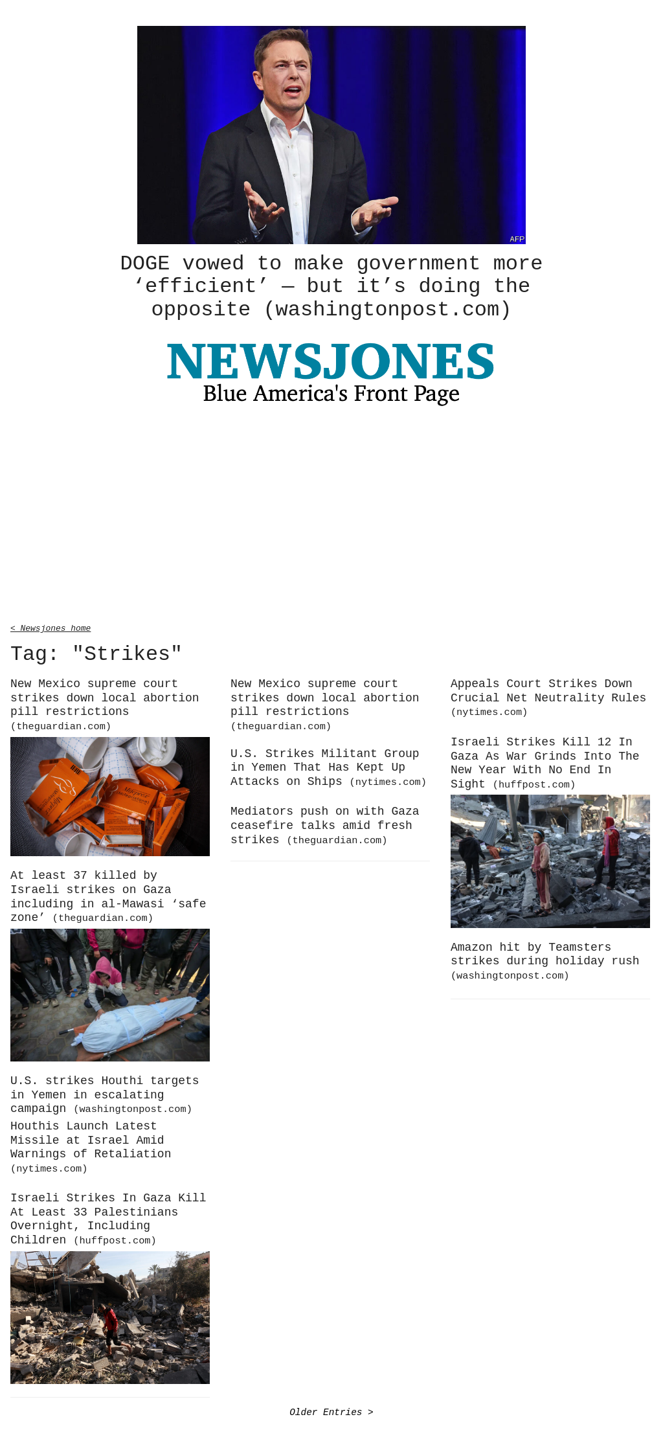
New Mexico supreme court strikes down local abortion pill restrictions (104, 703)
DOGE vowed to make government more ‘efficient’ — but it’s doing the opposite (331, 285)
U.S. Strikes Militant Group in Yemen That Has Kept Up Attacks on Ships (328, 766)
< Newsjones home (50, 625)
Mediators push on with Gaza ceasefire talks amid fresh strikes (325, 823)
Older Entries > (331, 1410)
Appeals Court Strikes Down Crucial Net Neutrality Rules (548, 695)
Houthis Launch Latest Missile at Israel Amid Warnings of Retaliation (90, 1145)
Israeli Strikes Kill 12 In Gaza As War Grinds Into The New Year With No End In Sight (545, 761)
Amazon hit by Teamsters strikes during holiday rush (545, 959)
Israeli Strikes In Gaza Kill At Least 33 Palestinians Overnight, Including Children (108, 1217)
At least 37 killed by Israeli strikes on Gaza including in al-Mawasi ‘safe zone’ (108, 895)
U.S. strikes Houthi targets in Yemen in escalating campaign (104, 1093)
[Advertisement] (331, 515)
